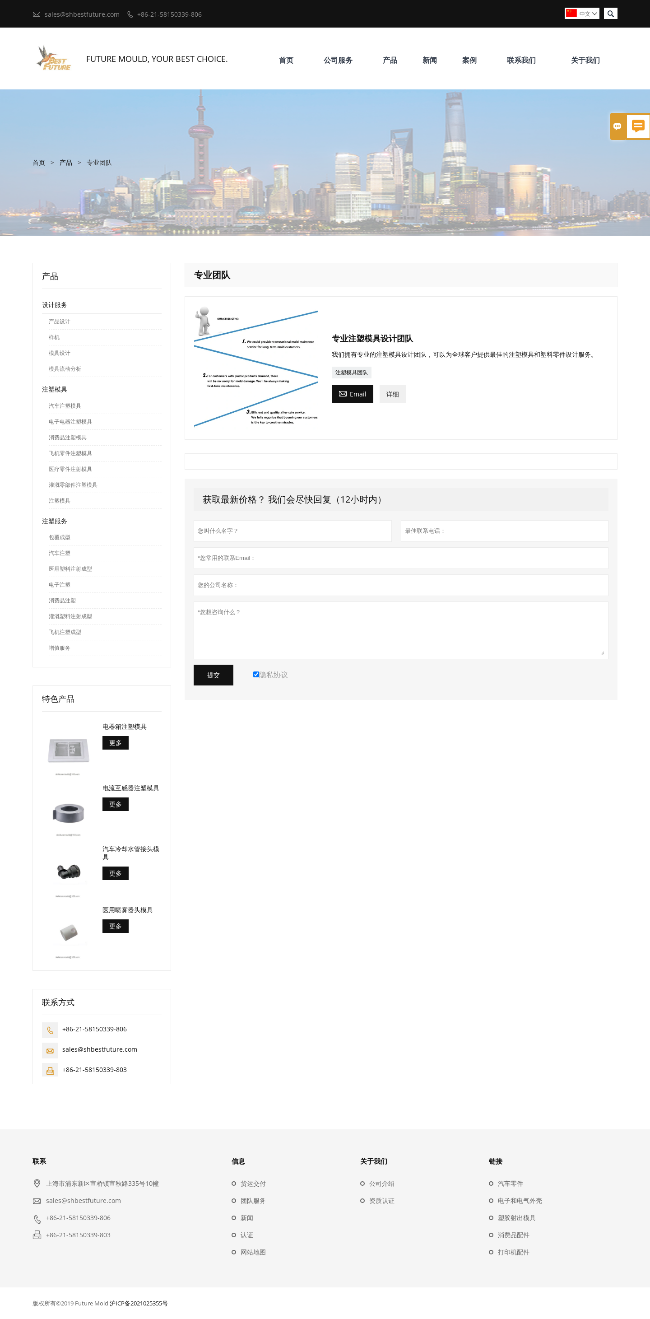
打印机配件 (513, 1252)
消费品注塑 (62, 600)
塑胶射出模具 (517, 1217)
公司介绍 (382, 1183)
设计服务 (54, 304)
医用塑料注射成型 (70, 569)
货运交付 (253, 1183)
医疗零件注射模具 (70, 469)
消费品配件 (513, 1234)
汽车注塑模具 (65, 406)
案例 (469, 60)
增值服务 (59, 648)
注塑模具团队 (351, 372)
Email (353, 393)
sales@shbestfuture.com (82, 14)
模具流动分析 (65, 369)
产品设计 (59, 321)
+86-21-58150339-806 (169, 14)
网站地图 (253, 1252)
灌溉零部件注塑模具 (73, 485)
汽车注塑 (59, 553)
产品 (390, 60)
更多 (115, 742)
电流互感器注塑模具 (130, 788)
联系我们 (521, 60)
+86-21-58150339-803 (94, 1069)
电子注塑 (59, 584)
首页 (286, 60)
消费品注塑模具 (68, 437)
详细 (392, 394)
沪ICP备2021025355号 (139, 1303)
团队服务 (253, 1200)
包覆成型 (59, 537)
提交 (213, 675)
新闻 (429, 60)
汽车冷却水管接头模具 (130, 853)
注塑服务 (54, 521)
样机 (54, 337)
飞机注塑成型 (65, 632)
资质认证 (382, 1200)
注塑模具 (54, 389)
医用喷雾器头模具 (127, 910)
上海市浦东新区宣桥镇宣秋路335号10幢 (102, 1183)
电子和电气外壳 (520, 1200)
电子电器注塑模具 (70, 421)
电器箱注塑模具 (124, 726)
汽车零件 (510, 1183)
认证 (247, 1234)
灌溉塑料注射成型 (70, 616)
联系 (39, 1160)
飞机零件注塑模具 (70, 453)
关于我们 (585, 60)
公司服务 (338, 60)
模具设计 (59, 353)
